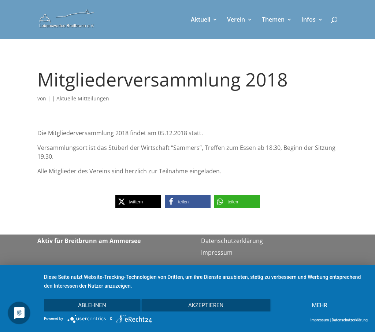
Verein (236, 20)
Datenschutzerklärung (232, 241)
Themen (273, 20)
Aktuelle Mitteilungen (82, 98)
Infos (308, 20)
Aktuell (200, 20)
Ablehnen (92, 305)
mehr (319, 305)
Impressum (217, 252)
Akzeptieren (205, 305)
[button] (138, 201)
